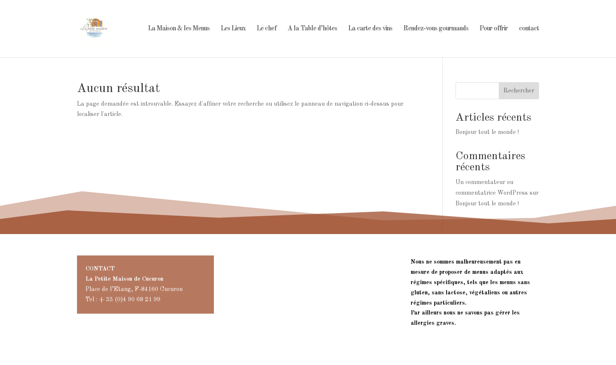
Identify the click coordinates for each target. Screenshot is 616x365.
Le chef (266, 29)
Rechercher (518, 91)
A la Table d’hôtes (312, 29)
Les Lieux (233, 29)
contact (529, 29)
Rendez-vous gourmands (435, 29)
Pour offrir (494, 29)
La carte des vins (370, 29)
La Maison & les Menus (179, 29)
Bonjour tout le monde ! (487, 132)
